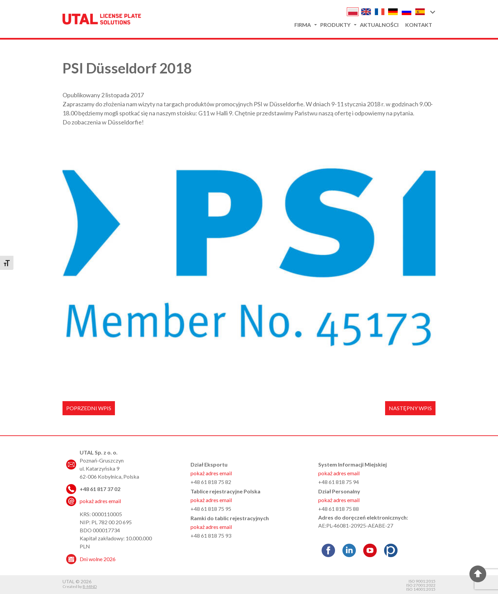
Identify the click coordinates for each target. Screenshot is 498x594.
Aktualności (379, 24)
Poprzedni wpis (88, 408)
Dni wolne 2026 (98, 559)
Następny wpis (410, 408)
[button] (432, 11)
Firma (302, 24)
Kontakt (418, 24)
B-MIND (90, 586)
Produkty (335, 24)
